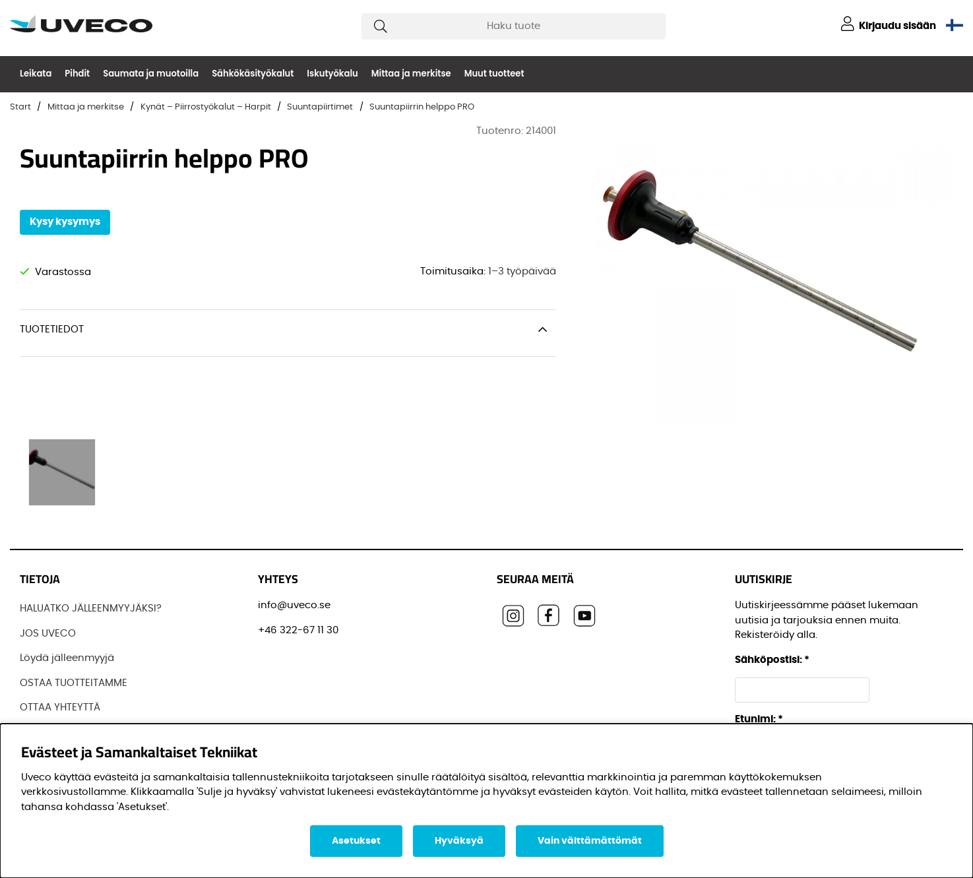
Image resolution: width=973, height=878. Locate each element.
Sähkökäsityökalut (253, 73)
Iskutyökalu (332, 73)
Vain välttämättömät (590, 841)
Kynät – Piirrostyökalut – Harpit (206, 107)
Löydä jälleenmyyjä (67, 658)
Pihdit (77, 73)
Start (20, 107)
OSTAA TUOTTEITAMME (73, 683)
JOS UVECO (48, 634)
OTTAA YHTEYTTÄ (60, 707)
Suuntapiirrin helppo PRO (421, 107)
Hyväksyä (459, 841)
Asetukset (356, 841)
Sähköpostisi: (772, 660)
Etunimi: (759, 719)
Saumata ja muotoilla (151, 73)
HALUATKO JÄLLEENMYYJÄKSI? (91, 608)
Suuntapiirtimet (320, 107)
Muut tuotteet (494, 73)
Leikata (35, 73)
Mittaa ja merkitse (411, 73)
